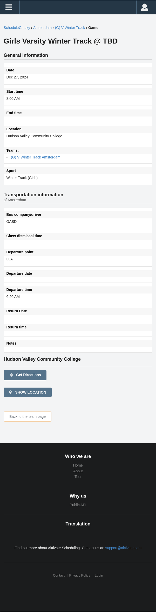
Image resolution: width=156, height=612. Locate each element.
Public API (78, 505)
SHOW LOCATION (27, 392)
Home (78, 465)
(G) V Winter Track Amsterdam (35, 157)
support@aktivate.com (123, 548)
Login (99, 575)
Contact (59, 575)
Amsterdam (42, 28)
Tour (78, 477)
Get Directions (25, 375)
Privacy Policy (79, 575)
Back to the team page (27, 416)
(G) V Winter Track (70, 28)
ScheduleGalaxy (17, 28)
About (78, 471)
